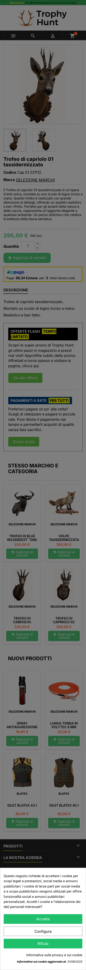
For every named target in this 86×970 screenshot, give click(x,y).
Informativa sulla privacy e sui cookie (54, 955)
